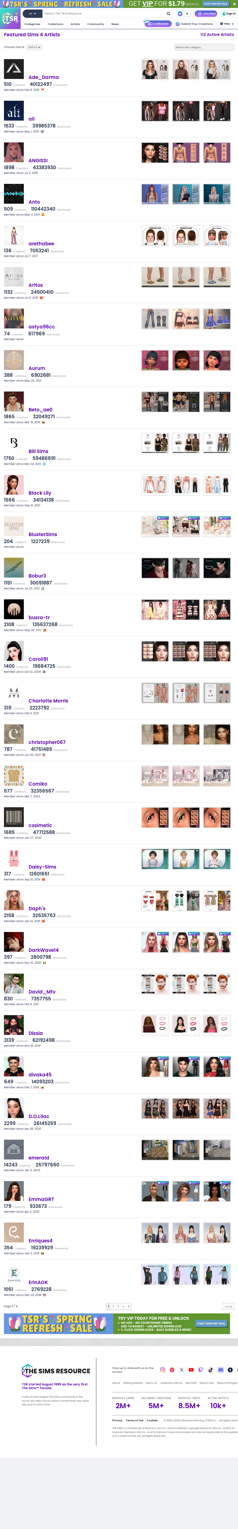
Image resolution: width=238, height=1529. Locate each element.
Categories (32, 24)
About (116, 1383)
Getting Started (133, 1383)
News (115, 24)
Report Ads (207, 1383)
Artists (75, 24)
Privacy (117, 1420)
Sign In (229, 13)
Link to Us (151, 1383)
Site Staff (191, 1383)
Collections (55, 24)
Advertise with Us (171, 1383)
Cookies (152, 1420)
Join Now (209, 13)
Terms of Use (134, 1420)
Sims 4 (34, 47)
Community (95, 24)
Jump (228, 1306)
